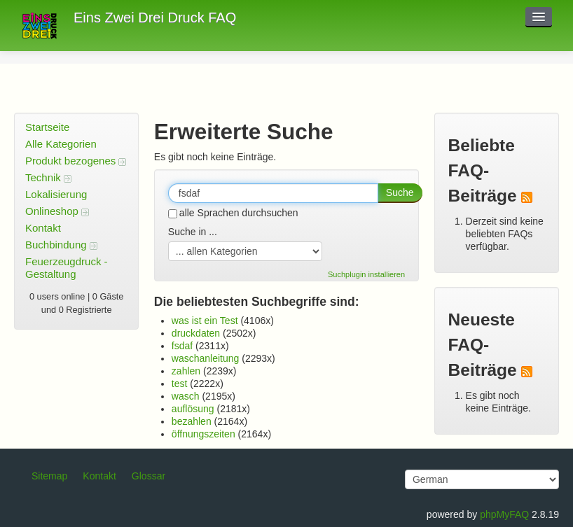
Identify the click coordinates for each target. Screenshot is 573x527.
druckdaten (196, 333)
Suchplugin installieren (366, 274)
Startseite (47, 127)
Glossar (148, 476)
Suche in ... (192, 231)
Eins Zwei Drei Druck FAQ (155, 17)
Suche (400, 192)
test (180, 383)
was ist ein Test (205, 320)
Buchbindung (61, 245)
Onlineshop (57, 211)
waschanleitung (206, 358)
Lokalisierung (56, 194)
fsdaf (182, 345)
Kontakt (43, 228)
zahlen (186, 371)
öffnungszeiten (203, 434)
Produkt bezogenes (75, 161)
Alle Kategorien (61, 144)
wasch (186, 396)
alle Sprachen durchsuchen (233, 212)
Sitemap (49, 476)
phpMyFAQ (504, 514)
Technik (48, 177)
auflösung (193, 408)
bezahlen (192, 421)
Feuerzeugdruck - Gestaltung (66, 267)
